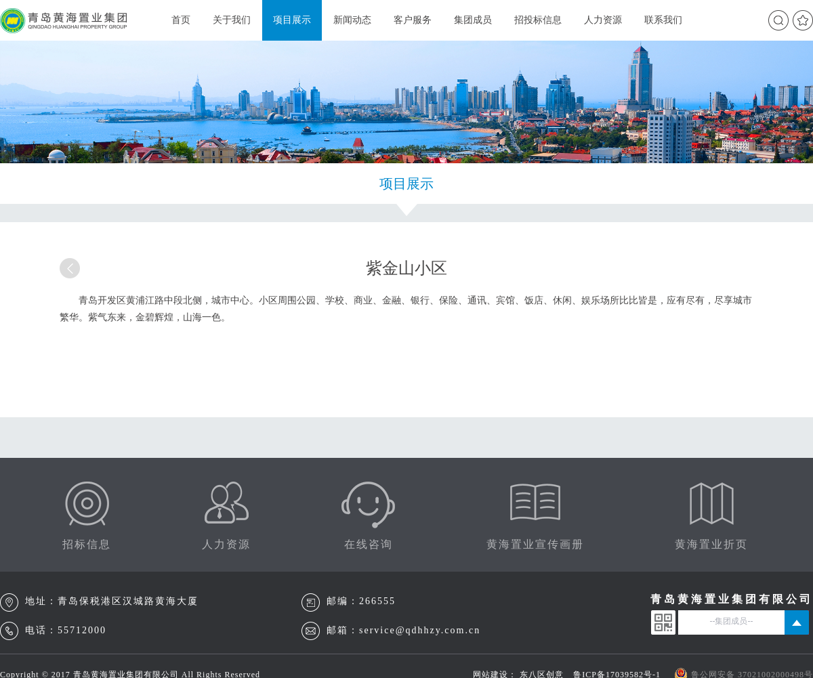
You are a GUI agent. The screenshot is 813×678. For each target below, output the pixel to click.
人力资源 (603, 20)
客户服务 (413, 20)
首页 (180, 20)
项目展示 (292, 20)
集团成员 (473, 20)
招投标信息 (538, 20)
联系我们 (663, 20)
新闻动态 (352, 20)
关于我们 (232, 20)
